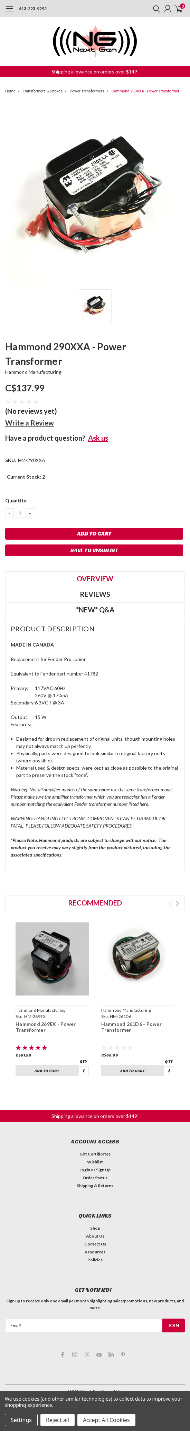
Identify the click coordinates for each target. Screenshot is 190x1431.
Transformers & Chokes (43, 91)
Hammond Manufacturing (33, 372)
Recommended (95, 903)
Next (177, 903)
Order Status (95, 1177)
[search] (155, 8)
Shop (95, 1228)
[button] (95, 71)
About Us (95, 1236)
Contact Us (95, 1244)
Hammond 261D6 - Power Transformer (131, 1027)
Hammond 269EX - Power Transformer (46, 1027)
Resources (95, 1251)
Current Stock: (26, 477)
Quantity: (16, 500)
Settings (21, 1420)
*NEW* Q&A (95, 610)
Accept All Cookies (106, 1420)
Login (84, 1169)
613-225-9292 (33, 8)
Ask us (98, 438)
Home (10, 91)
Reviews (95, 594)
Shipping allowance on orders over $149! (95, 71)
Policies (95, 1259)
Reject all (57, 1420)
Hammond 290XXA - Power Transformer (145, 91)
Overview (95, 578)
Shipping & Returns (95, 1185)
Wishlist (95, 1161)
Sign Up (103, 1169)
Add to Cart (47, 1070)
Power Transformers (87, 91)
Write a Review (29, 423)
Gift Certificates (95, 1154)
